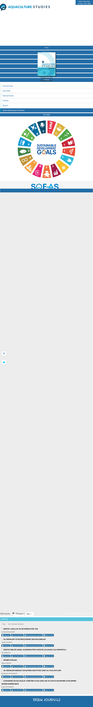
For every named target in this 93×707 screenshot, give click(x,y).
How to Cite (48, 635)
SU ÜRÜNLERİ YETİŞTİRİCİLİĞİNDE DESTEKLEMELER (24, 639)
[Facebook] (3, 353)
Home (46, 48)
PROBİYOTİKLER (10, 660)
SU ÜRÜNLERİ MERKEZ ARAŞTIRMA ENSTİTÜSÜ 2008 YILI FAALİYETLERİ (32, 670)
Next (29, 614)
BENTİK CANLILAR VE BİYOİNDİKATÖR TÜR (20, 629)
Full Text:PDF (16, 635)
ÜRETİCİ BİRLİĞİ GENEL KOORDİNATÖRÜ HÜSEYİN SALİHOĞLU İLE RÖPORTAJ (34, 650)
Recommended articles (33, 635)
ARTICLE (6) (19, 613)
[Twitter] (3, 362)
